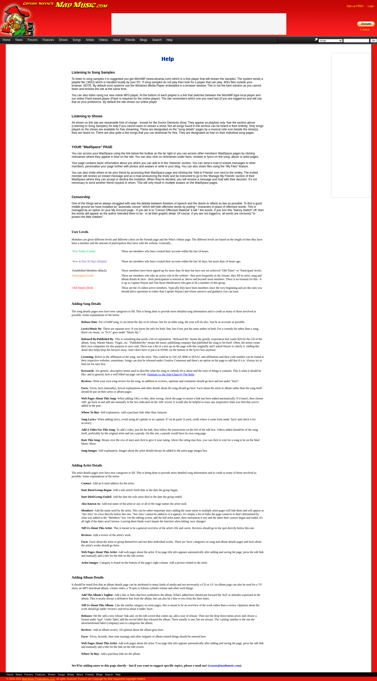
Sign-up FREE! (355, 6)
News (19, 40)
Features (48, 40)
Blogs (143, 40)
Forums (33, 40)
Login (371, 6)
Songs (77, 40)
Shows (63, 40)
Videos (103, 40)
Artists (90, 40)
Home (6, 40)
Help (169, 40)
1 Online (365, 29)
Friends (130, 40)
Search (156, 40)
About (116, 40)
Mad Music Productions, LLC (38, 678)
